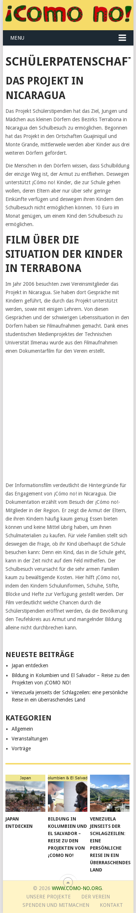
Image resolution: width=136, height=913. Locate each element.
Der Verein (95, 897)
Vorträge (21, 748)
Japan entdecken (30, 665)
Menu (17, 38)
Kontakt (111, 905)
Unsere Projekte (48, 897)
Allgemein (22, 729)
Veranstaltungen (30, 739)
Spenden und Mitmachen (55, 905)
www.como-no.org (77, 888)
